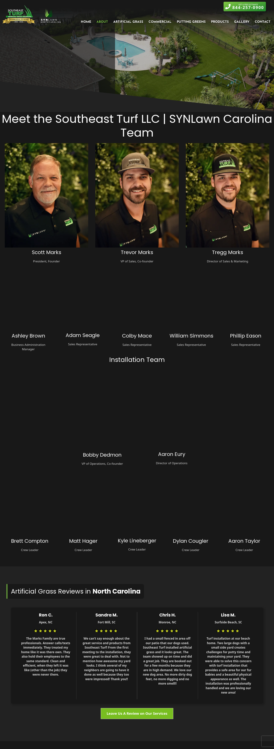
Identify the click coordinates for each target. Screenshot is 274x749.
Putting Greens (191, 22)
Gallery (241, 22)
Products (220, 22)
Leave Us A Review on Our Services (137, 713)
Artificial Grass (128, 22)
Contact (262, 22)
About (102, 22)
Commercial (160, 22)
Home (86, 22)
